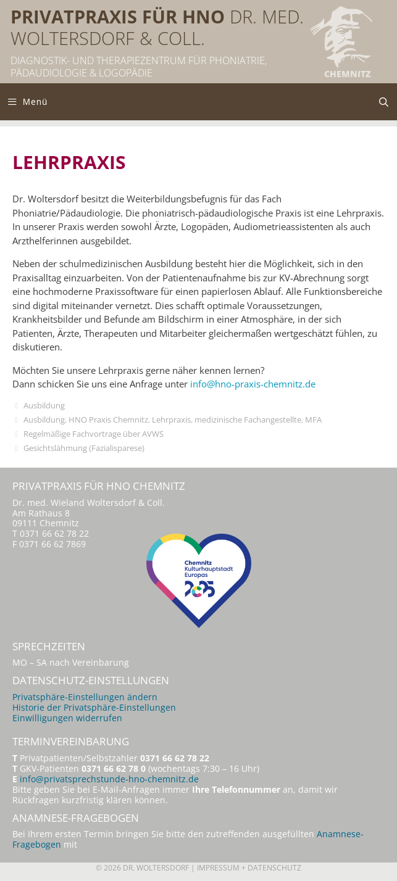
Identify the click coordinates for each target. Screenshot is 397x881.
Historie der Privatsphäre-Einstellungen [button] (94, 707)
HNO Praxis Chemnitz (108, 419)
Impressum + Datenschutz (249, 867)
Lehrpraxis (171, 419)
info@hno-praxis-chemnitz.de (253, 384)
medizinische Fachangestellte (247, 419)
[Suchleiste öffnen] (383, 101)
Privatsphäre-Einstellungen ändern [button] (84, 697)
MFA (313, 419)
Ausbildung (44, 405)
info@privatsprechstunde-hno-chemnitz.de (109, 779)
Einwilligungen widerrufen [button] (67, 718)
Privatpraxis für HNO (117, 16)
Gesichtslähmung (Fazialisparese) (83, 447)
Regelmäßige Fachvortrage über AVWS (93, 433)
